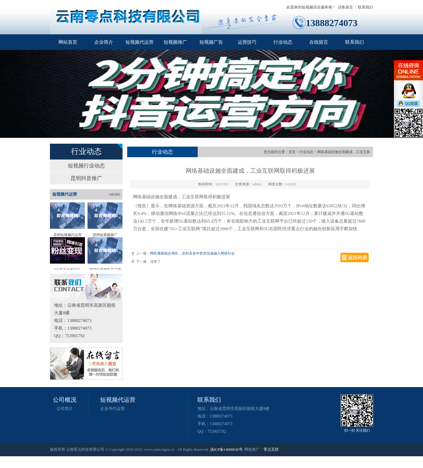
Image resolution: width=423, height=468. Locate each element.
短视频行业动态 (86, 166)
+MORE (114, 194)
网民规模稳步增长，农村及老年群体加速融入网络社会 (192, 253)
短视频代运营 (139, 42)
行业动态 (282, 42)
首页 (292, 152)
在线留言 (318, 42)
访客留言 (345, 7)
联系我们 (365, 7)
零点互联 (271, 449)
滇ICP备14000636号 (226, 449)
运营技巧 (247, 42)
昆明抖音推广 (86, 178)
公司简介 (64, 408)
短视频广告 (211, 42)
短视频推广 (175, 42)
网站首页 (67, 42)
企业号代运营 (112, 408)
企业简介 (103, 42)
